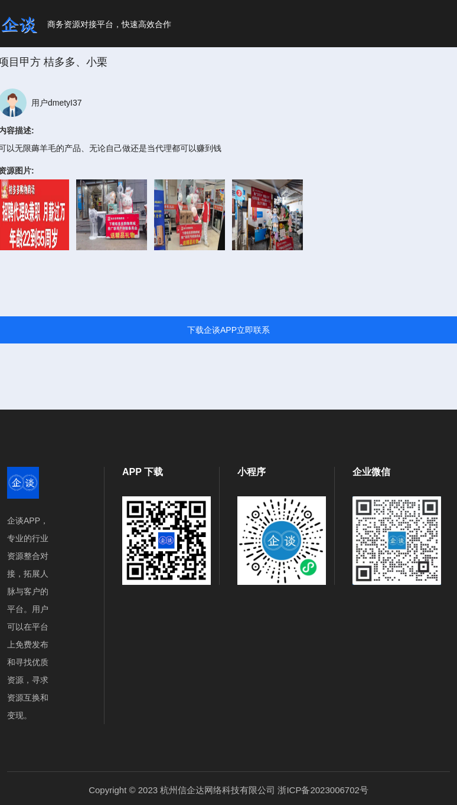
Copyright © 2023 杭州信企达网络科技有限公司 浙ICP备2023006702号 (228, 790)
